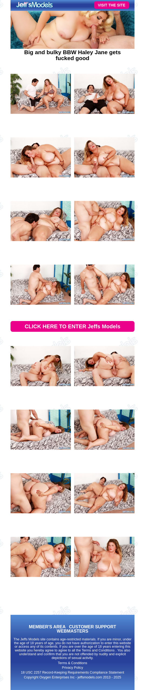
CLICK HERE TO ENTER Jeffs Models (72, 326)
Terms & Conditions (72, 663)
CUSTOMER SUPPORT (92, 627)
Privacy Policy (72, 668)
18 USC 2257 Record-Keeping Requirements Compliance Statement (72, 672)
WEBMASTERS (72, 631)
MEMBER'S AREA (47, 627)
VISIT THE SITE (111, 5)
